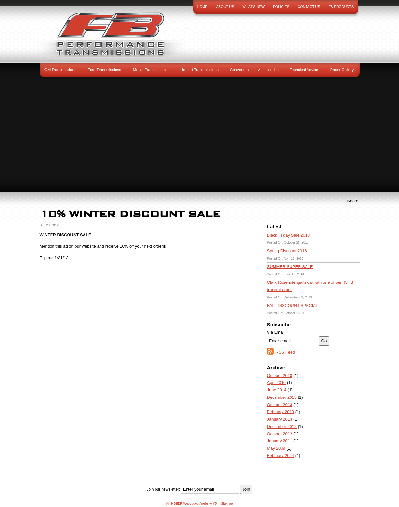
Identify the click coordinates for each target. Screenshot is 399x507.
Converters (239, 70)
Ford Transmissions (104, 70)
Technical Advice (304, 70)
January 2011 (279, 440)
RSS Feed (285, 352)
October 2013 (279, 404)
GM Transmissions (60, 70)
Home (202, 7)
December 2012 (282, 426)
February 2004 (280, 455)
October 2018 (279, 375)
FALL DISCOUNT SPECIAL (292, 305)
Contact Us (309, 7)
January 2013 (279, 419)
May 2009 (276, 448)
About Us (225, 7)
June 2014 (277, 390)
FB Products (341, 7)
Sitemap (227, 503)
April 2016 (276, 382)
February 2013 (280, 411)
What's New (254, 7)
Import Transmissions (200, 70)
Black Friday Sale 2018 (288, 235)
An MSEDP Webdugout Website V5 (191, 503)
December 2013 (282, 397)
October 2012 (279, 433)
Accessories (268, 70)
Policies (281, 7)
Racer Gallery (342, 70)
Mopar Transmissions (151, 70)
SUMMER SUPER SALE (290, 266)
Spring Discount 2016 (287, 251)
